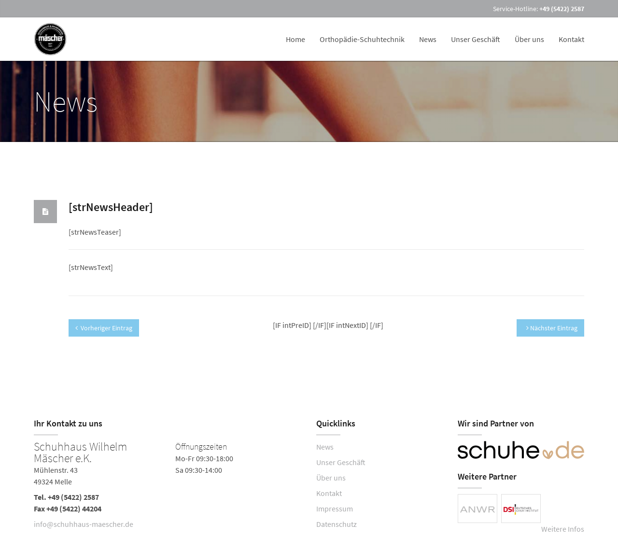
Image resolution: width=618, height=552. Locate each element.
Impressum (334, 508)
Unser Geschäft (475, 39)
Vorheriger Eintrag (103, 328)
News (427, 39)
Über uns (529, 39)
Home (295, 39)
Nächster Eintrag (551, 328)
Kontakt (571, 39)
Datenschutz (336, 524)
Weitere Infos (562, 529)
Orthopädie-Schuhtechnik (362, 39)
